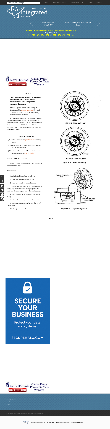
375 (47, 35)
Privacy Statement (11, 399)
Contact (8, 404)
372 (33, 35)
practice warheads (27, 110)
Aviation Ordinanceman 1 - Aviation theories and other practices (51, 30)
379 (63, 35)
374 (42, 35)
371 (29, 35)
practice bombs (30, 140)
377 (54, 35)
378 (59, 35)
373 (38, 35)
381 (73, 35)
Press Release (10, 402)
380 (68, 35)
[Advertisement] (50, 57)
